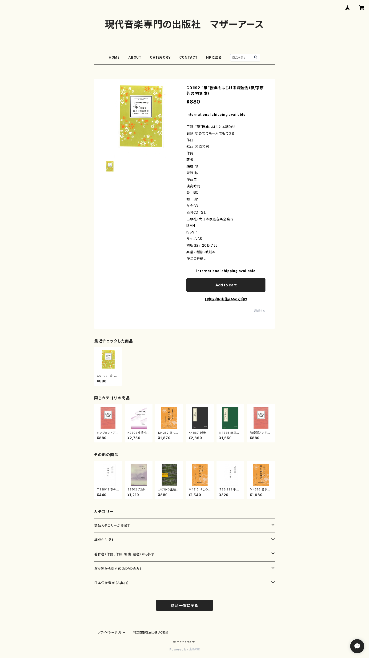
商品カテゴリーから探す (112, 525)
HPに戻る (214, 57)
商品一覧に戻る (184, 605)
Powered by (184, 649)
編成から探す (104, 540)
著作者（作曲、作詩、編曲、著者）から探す (124, 554)
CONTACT (188, 57)
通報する (259, 311)
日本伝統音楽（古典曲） (111, 583)
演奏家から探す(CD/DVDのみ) (117, 568)
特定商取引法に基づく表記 (150, 632)
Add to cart (226, 285)
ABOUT (134, 57)
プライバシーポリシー (112, 632)
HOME (114, 57)
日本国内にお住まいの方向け (226, 299)
